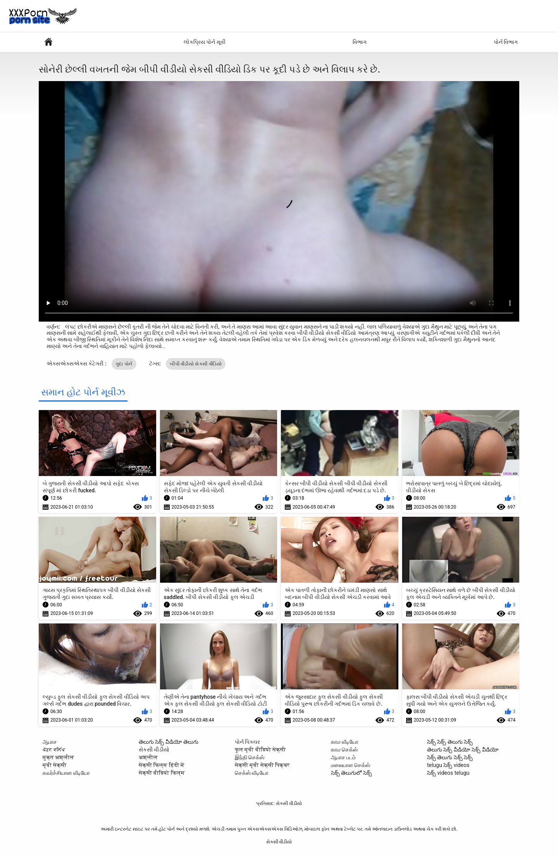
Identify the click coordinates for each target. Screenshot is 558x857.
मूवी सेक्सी (55, 765)
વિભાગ (360, 42)
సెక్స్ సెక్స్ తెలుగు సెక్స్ (450, 742)
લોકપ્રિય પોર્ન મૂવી (205, 42)
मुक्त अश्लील (58, 757)
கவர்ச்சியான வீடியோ (66, 773)
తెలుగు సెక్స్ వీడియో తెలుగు (168, 742)
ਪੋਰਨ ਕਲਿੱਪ (54, 749)
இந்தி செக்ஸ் (249, 757)
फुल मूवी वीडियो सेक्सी (260, 749)
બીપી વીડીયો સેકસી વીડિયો (196, 364)
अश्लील (148, 757)
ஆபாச (50, 742)
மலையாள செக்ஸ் (350, 765)
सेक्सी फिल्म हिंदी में (161, 765)
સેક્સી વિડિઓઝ (48, 42)
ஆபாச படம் (343, 757)
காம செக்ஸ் (344, 749)
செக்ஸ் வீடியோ (252, 773)
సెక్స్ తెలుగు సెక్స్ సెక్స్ (450, 757)
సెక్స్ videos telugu (448, 773)
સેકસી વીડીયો (154, 749)
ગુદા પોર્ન (123, 364)
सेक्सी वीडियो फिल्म (162, 773)
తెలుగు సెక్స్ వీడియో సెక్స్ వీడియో (463, 749)
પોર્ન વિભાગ (506, 42)
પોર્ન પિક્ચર (247, 742)
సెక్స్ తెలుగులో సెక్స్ (351, 773)
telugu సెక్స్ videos (448, 765)
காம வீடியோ (344, 742)
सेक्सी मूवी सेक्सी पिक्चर (262, 765)
